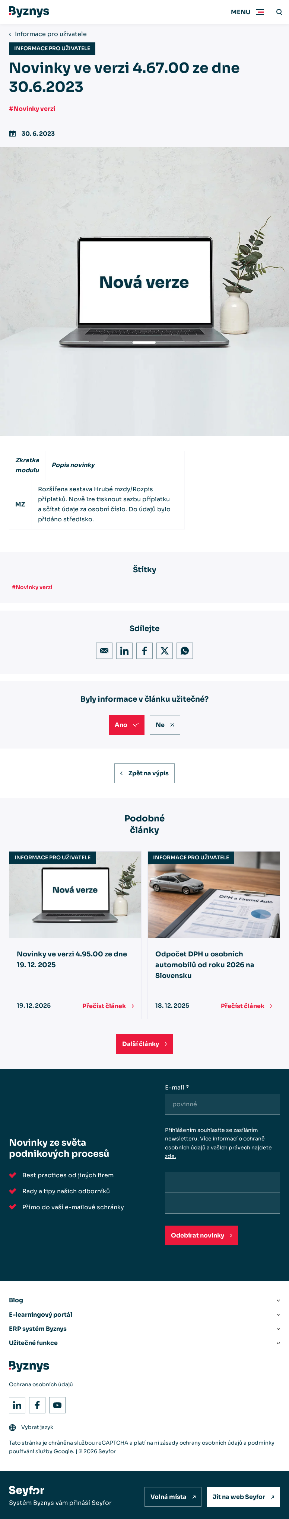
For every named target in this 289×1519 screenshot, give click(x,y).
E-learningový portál (40, 1315)
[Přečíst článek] (108, 1006)
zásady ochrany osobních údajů (201, 1442)
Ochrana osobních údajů (41, 1384)
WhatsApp (183, 649)
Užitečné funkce (33, 1343)
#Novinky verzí (32, 109)
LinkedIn (122, 649)
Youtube (55, 1403)
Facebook (142, 649)
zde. (170, 1156)
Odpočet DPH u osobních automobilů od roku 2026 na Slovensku (204, 965)
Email (102, 649)
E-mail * (177, 1087)
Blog (16, 1300)
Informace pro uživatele (51, 34)
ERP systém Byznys (38, 1329)
